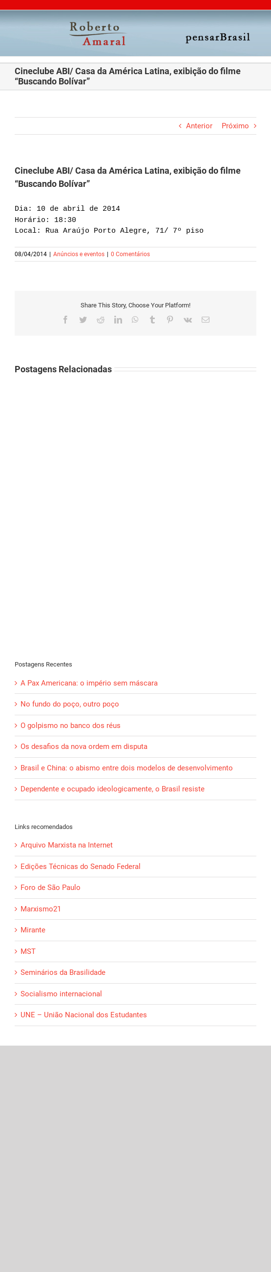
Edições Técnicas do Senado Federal (81, 866)
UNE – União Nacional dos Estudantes (84, 1014)
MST (28, 951)
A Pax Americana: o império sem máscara (89, 683)
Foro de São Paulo (51, 887)
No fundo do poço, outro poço (70, 704)
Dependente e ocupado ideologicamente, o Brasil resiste (113, 789)
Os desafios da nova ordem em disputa (84, 746)
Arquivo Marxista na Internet (67, 845)
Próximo (235, 125)
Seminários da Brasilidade (63, 972)
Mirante (33, 930)
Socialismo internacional (61, 993)
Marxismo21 (41, 909)
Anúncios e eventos (78, 254)
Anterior (199, 125)
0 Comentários (130, 254)
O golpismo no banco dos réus (71, 725)
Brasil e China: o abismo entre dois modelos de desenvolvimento (127, 768)
